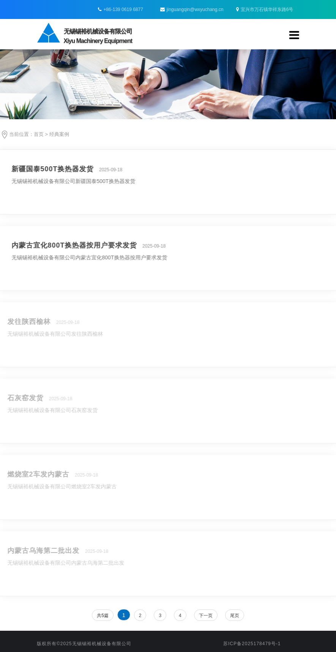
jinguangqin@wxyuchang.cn (192, 9)
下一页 (206, 615)
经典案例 (59, 134)
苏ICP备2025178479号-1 (252, 643)
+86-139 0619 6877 (123, 9)
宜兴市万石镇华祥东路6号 (264, 9)
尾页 (234, 615)
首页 (39, 134)
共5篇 (103, 615)
